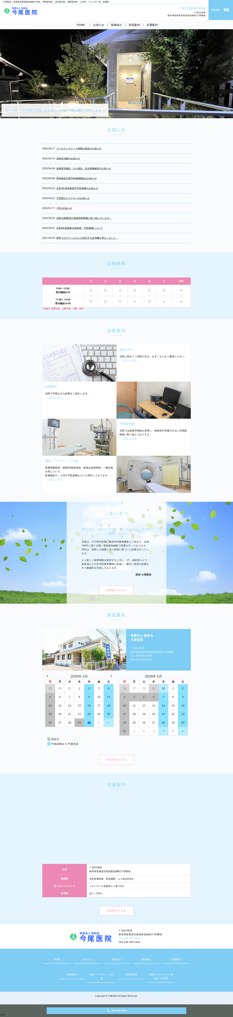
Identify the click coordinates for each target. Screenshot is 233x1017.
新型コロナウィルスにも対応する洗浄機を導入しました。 (87, 238)
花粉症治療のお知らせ (68, 158)
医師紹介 (116, 25)
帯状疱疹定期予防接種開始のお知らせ (76, 178)
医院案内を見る (116, 759)
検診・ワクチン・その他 (102, 976)
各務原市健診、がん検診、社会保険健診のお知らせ (83, 168)
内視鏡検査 (131, 974)
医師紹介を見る (116, 590)
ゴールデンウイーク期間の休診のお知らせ (78, 148)
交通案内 (152, 25)
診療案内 (72, 974)
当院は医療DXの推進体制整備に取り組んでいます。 (84, 218)
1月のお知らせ (64, 208)
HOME (81, 25)
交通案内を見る (116, 910)
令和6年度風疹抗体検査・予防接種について (79, 228)
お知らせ (98, 25)
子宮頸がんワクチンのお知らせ (73, 198)
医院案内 (134, 25)
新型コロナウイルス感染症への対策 (161, 976)
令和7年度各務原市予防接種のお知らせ (77, 188)
